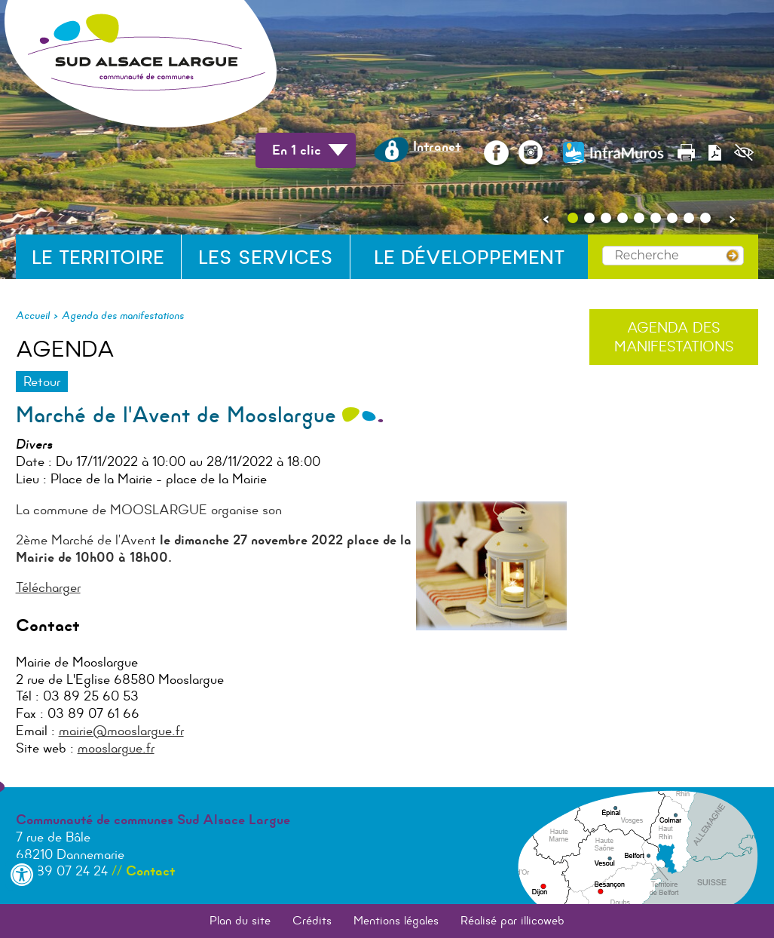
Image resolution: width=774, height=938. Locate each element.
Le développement (469, 257)
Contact (150, 871)
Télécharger (48, 587)
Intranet (417, 146)
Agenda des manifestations (123, 315)
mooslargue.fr (116, 748)
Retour (41, 381)
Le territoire (98, 257)
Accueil (33, 315)
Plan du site (240, 920)
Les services (265, 257)
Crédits (312, 920)
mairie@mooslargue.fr (121, 731)
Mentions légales (396, 920)
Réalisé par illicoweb (512, 920)
